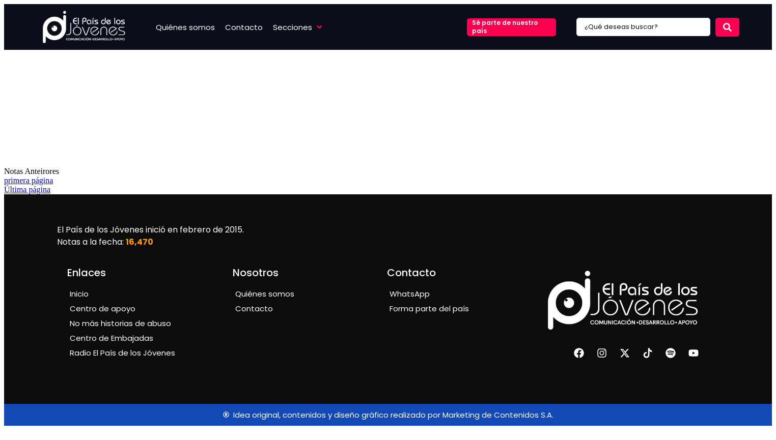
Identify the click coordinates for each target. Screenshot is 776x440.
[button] (298, 27)
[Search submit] (727, 27)
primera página (28, 180)
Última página (27, 189)
